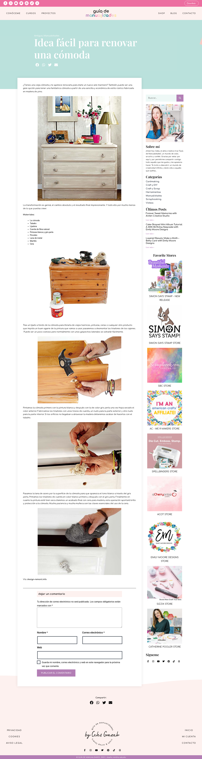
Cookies (14, 737)
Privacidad (14, 730)
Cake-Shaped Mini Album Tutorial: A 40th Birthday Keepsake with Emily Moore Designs (164, 227)
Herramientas (153, 192)
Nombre (42, 632)
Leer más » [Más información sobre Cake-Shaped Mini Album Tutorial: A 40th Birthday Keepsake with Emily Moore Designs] (150, 233)
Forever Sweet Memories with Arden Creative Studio (161, 214)
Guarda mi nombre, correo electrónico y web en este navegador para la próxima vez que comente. (81, 664)
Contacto (189, 13)
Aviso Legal (14, 743)
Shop (161, 13)
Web (39, 647)
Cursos (31, 13)
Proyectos (49, 13)
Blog (173, 13)
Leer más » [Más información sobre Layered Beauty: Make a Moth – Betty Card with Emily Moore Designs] (150, 247)
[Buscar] (179, 97)
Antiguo (38, 35)
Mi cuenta (189, 737)
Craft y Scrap (153, 189)
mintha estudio (119, 757)
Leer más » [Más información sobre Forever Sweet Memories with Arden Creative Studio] (150, 220)
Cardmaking (152, 181)
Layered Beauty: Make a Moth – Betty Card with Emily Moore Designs (162, 240)
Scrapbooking (153, 199)
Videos (149, 203)
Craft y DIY (151, 185)
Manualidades (51, 35)
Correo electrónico (93, 632)
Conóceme (13, 13)
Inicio (188, 730)
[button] (37, 65)
